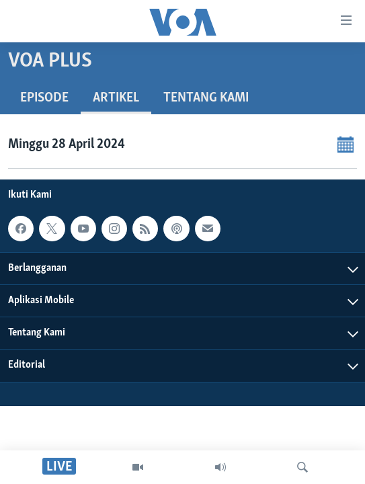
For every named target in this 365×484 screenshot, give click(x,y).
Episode (44, 98)
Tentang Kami (206, 98)
